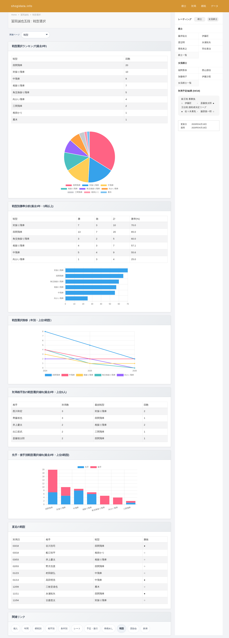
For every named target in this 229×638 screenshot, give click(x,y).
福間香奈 (182, 70)
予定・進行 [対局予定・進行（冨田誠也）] (92, 628)
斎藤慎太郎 (206, 103)
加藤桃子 (182, 76)
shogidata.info (21, 6)
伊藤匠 (205, 36)
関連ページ (15, 35)
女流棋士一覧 (184, 83)
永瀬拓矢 (206, 42)
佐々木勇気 (190, 111)
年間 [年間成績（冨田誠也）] (26, 628)
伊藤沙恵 (206, 76)
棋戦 (203, 6)
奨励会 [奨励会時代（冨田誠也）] (133, 628)
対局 (193, 6)
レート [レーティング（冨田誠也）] (77, 628)
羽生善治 (206, 48)
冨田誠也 (25, 15)
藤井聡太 (182, 36)
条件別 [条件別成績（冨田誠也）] (64, 628)
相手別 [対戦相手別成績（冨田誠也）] (51, 628)
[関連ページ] (35, 34)
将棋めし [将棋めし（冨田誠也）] (108, 628)
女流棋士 (212, 19)
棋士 (183, 6)
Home (14, 15)
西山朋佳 (206, 70)
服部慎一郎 (206, 111)
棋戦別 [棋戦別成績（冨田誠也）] (38, 628)
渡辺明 (181, 42)
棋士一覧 (182, 55)
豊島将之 (182, 48)
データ (214, 6)
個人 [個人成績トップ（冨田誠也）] (15, 628)
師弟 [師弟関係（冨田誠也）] (145, 628)
